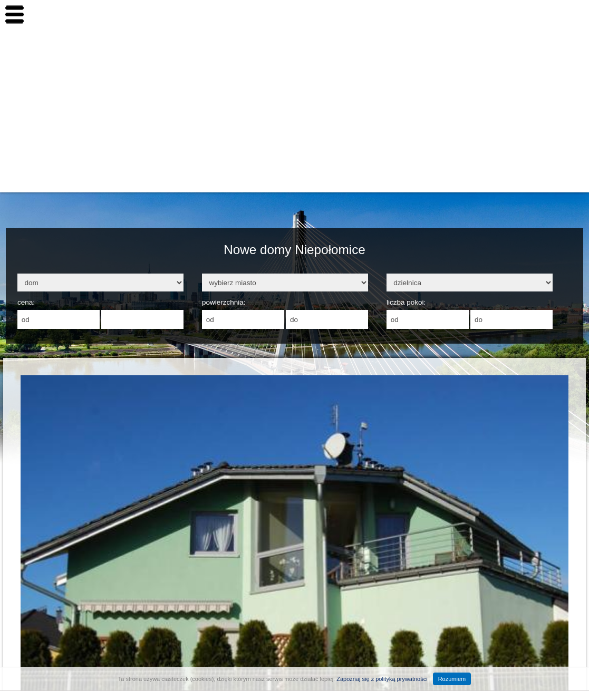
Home (507, 29)
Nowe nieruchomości (536, 59)
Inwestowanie (522, 88)
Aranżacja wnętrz (529, 177)
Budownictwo (521, 118)
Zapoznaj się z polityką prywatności (381, 679)
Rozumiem (452, 679)
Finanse (511, 147)
